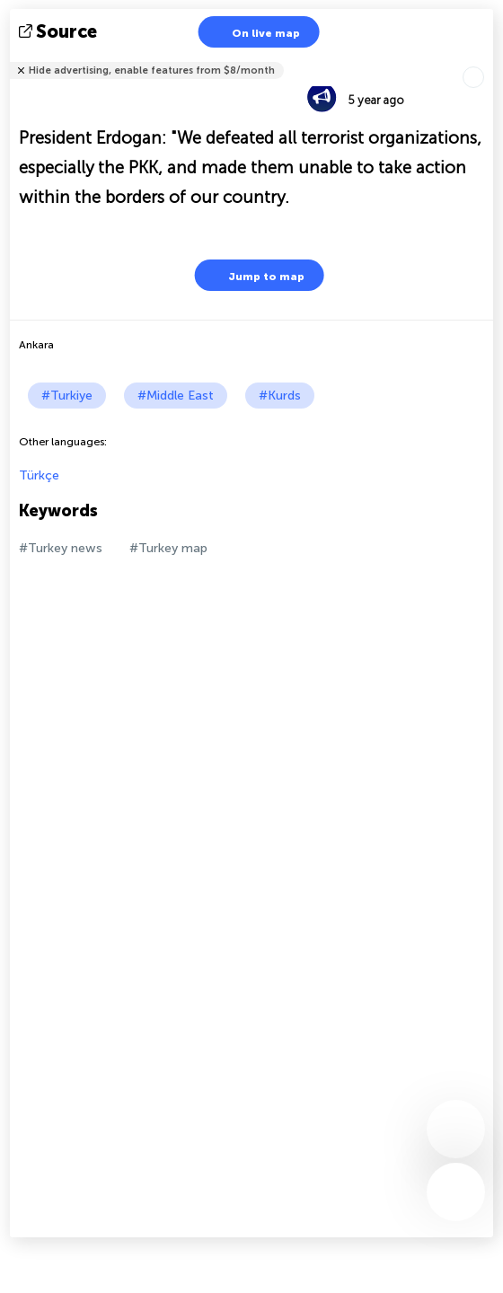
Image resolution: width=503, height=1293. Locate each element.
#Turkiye (67, 395)
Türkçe (39, 475)
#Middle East (175, 395)
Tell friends (485, 58)
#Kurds (280, 395)
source (59, 31)
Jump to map (255, 275)
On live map (254, 32)
